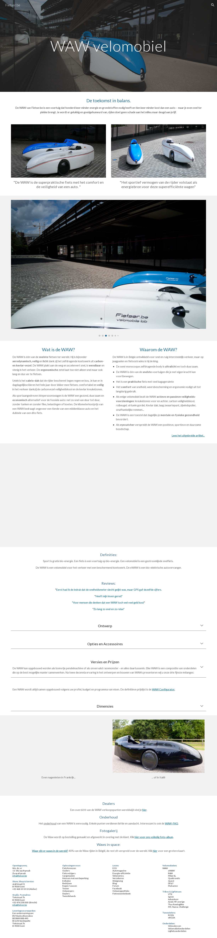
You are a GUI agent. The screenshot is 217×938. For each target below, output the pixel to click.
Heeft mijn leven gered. (108, 596)
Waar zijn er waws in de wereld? (50, 850)
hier (144, 809)
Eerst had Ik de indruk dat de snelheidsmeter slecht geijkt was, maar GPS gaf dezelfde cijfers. (109, 589)
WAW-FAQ (171, 823)
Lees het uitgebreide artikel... (188, 435)
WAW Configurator (163, 689)
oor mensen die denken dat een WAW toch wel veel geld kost (109, 602)
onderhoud (50, 823)
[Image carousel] (108, 268)
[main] (108, 46)
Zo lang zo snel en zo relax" (109, 609)
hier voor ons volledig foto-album (154, 837)
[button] (212, 5)
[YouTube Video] (108, 495)
